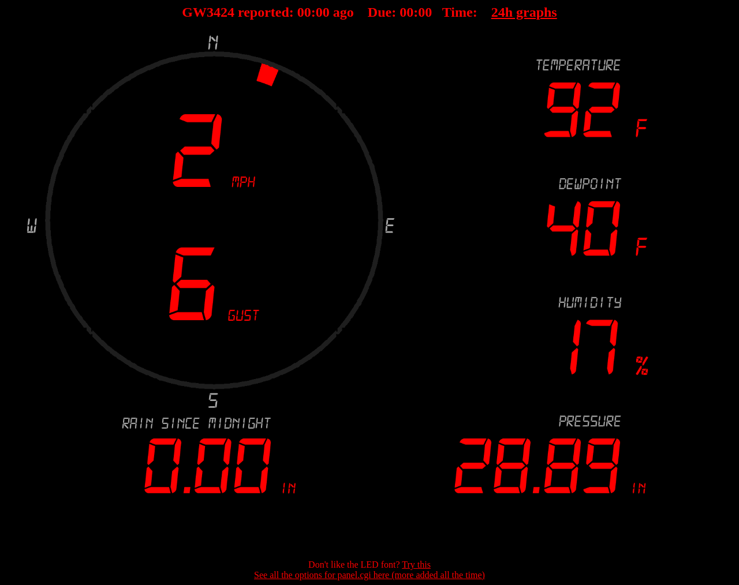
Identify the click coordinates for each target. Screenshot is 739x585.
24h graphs (524, 12)
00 (304, 12)
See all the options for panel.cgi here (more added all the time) (369, 575)
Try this (416, 564)
